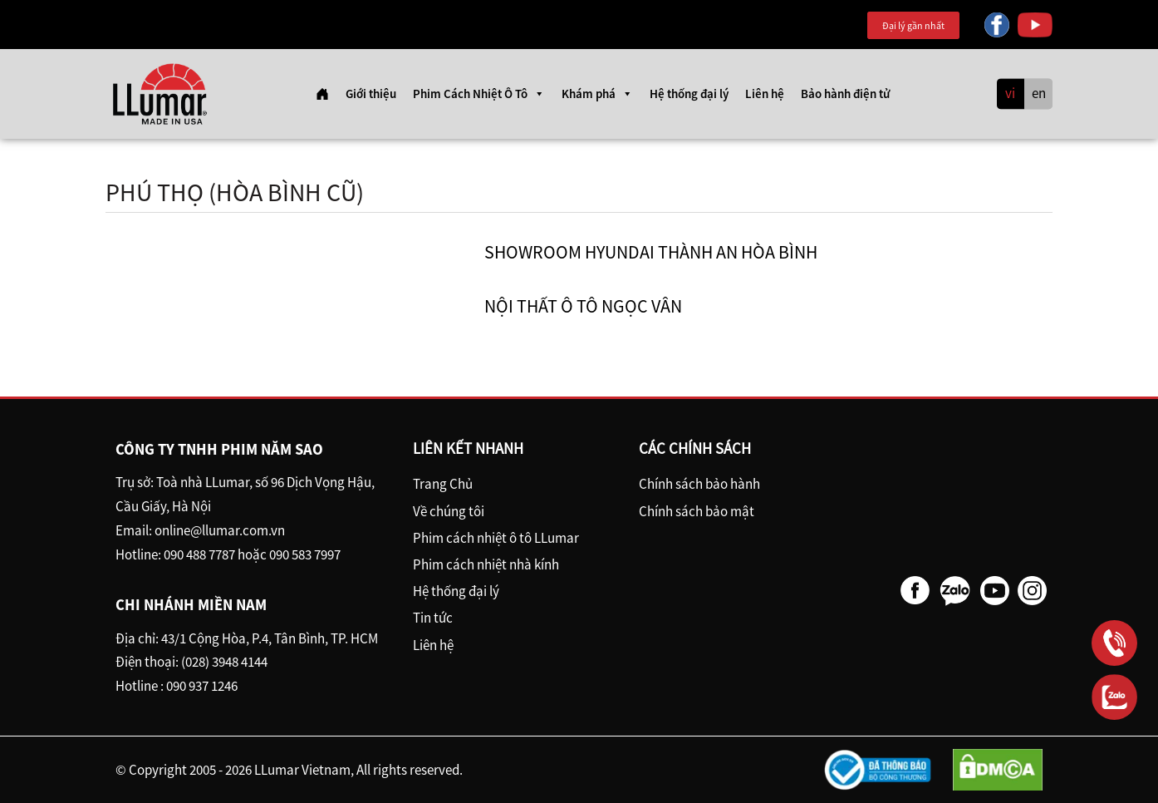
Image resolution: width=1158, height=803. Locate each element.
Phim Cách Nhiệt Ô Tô (479, 94)
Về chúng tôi (448, 511)
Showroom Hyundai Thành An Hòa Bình (650, 252)
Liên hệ (764, 93)
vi (1010, 94)
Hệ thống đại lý (689, 93)
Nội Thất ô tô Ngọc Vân (583, 306)
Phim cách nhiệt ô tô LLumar (496, 538)
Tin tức (433, 617)
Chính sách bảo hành (699, 484)
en (1039, 94)
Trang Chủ (443, 484)
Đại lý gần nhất (913, 25)
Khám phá (597, 94)
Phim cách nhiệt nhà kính (486, 564)
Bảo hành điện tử (845, 93)
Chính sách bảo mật (696, 511)
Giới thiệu (371, 93)
